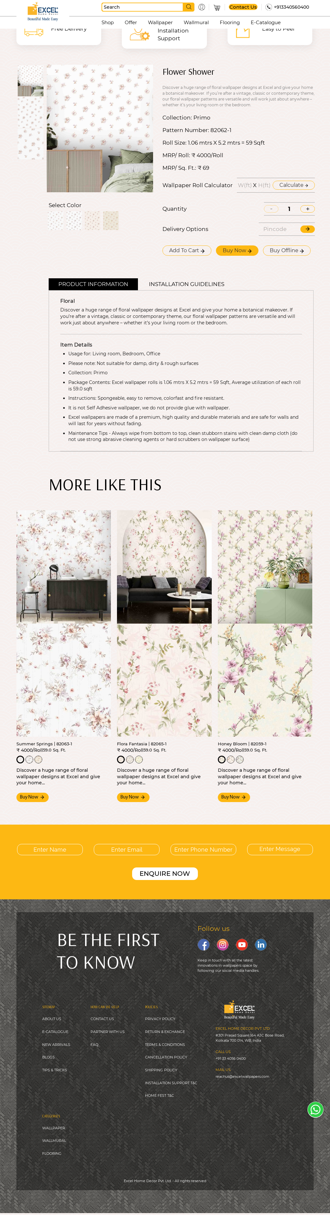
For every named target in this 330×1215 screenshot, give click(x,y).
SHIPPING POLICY (161, 1070)
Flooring (230, 22)
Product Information (93, 284)
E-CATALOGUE (55, 1031)
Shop (108, 22)
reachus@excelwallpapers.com (242, 1076)
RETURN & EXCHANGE (165, 1031)
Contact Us (243, 7)
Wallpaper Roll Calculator (197, 185)
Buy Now (237, 250)
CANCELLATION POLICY (166, 1057)
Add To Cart (187, 250)
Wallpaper (160, 22)
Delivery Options (185, 229)
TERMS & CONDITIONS (165, 1044)
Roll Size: (174, 143)
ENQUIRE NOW (165, 873)
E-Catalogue (266, 22)
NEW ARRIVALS (56, 1044)
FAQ (94, 1044)
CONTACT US (102, 1018)
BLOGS (48, 1057)
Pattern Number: (185, 130)
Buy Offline (287, 250)
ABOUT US (51, 1018)
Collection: (177, 117)
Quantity (174, 209)
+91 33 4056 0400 (231, 1058)
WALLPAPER (53, 1129)
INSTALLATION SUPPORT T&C (171, 1083)
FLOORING (52, 1155)
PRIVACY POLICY (160, 1018)
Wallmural (196, 22)
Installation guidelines (186, 284)
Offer (131, 22)
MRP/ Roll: (176, 155)
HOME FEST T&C (159, 1096)
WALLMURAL (54, 1142)
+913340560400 (291, 7)
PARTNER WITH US (108, 1031)
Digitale (215, 1198)
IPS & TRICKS (55, 1070)
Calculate (293, 185)
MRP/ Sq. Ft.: (179, 168)
